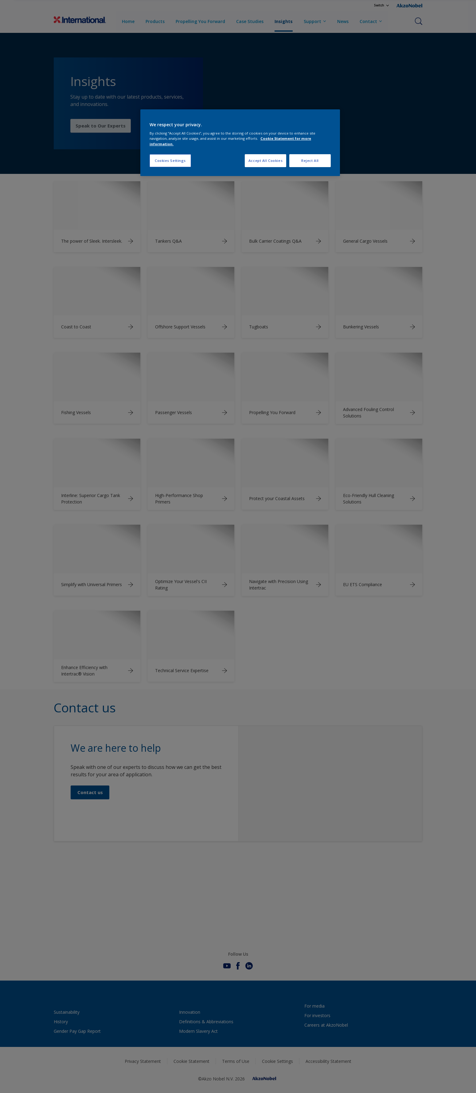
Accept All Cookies (265, 160)
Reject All (310, 160)
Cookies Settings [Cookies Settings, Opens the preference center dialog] (170, 160)
